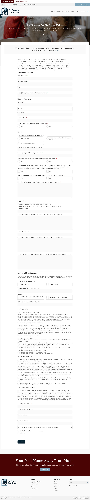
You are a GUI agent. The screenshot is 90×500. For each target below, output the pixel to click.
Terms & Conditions (12, 497)
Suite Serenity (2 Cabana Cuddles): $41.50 (57, 297)
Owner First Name (23, 75)
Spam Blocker (21, 433)
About (52, 11)
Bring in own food (23, 139)
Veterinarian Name (23, 415)
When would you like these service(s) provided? (30, 288)
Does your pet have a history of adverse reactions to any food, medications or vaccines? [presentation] (41, 175)
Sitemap (29, 497)
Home (55, 481)
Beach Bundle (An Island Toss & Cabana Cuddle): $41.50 (30, 297)
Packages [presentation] (20, 294)
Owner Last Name (23, 81)
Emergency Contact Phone (25, 409)
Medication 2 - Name (23, 231)
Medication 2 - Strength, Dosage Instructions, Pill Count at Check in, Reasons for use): (40, 237)
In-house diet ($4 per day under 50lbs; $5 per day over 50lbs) (58, 138)
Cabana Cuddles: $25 (52, 284)
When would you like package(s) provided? (29, 301)
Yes (20, 126)
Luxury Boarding (59, 11)
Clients (67, 11)
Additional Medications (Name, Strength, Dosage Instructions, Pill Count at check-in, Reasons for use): (44, 254)
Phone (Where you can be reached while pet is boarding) (33, 93)
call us (56, 50)
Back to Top (3, 498)
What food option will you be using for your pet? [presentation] (31, 135)
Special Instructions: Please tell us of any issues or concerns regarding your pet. (39, 182)
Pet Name (21, 102)
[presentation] (28, 437)
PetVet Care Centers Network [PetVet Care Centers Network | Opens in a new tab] (82, 498)
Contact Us (45, 469)
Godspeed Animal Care (24, 1)
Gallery (72, 11)
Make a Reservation (83, 4)
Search (25, 497)
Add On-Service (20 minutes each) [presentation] (26, 281)
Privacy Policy (4, 497)
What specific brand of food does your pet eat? (30, 147)
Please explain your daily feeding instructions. (30, 153)
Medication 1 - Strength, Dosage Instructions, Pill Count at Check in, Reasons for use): (40, 214)
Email (19, 87)
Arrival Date (21, 112)
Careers (77, 11)
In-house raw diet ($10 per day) (26, 143)
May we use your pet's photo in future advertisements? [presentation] (33, 123)
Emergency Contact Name (25, 403)
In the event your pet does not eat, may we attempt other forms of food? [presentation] (37, 158)
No (48, 126)
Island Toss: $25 (23, 284)
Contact (83, 11)
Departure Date (22, 118)
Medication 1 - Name (23, 208)
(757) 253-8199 (33, 4)
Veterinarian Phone (23, 421)
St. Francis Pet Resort (9, 1)
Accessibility (20, 497)
